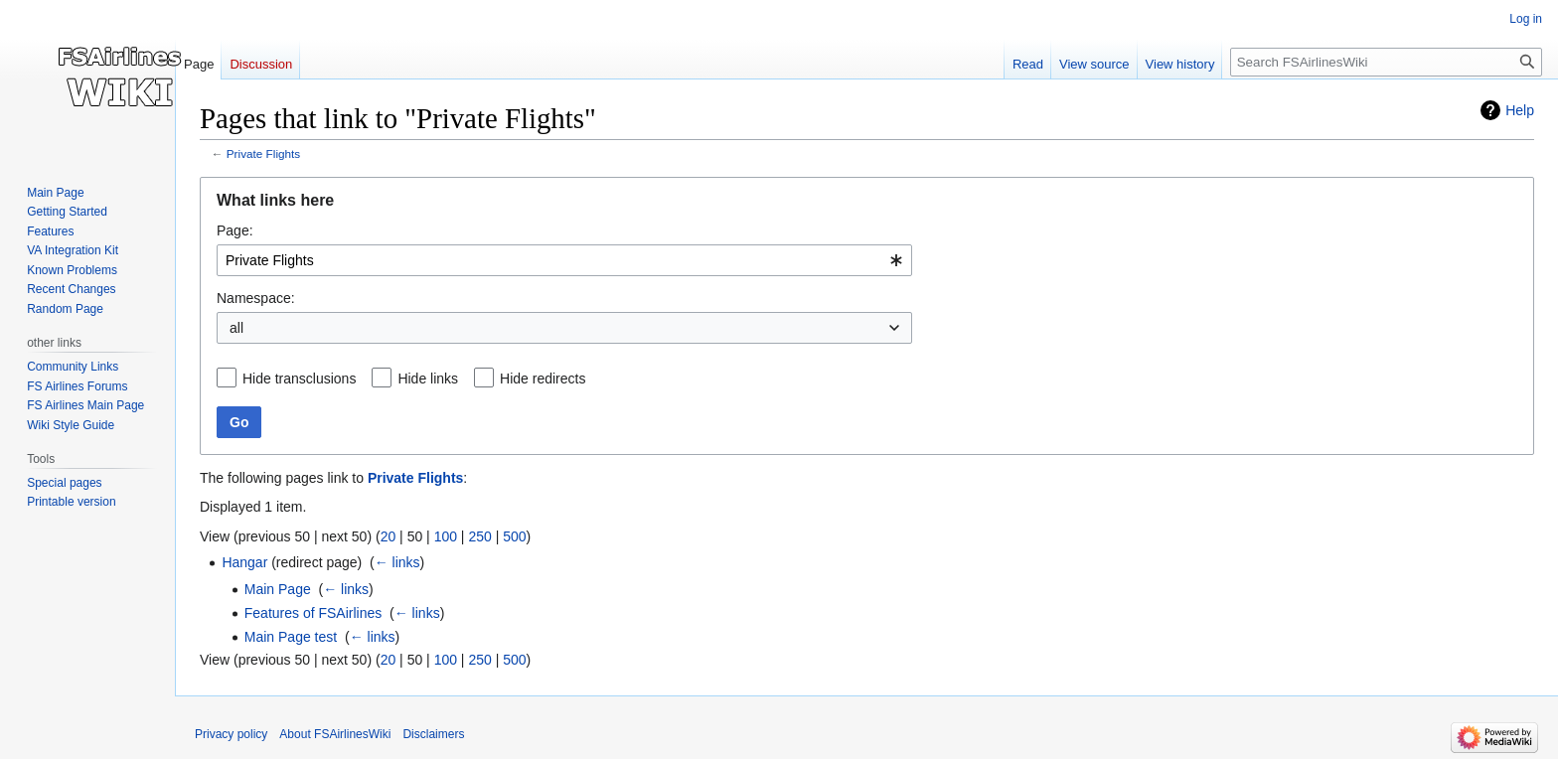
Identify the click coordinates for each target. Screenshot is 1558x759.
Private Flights (263, 153)
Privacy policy (231, 734)
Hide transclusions (299, 378)
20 (388, 536)
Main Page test (290, 637)
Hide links (427, 378)
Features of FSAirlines (313, 613)
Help (1519, 110)
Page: (235, 230)
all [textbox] (236, 328)
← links (397, 562)
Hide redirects (542, 378)
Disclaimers (433, 734)
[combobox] (564, 260)
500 (514, 536)
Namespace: (256, 298)
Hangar (244, 562)
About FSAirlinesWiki (334, 734)
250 (479, 536)
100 (445, 536)
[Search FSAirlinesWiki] (1386, 62)
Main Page (277, 589)
